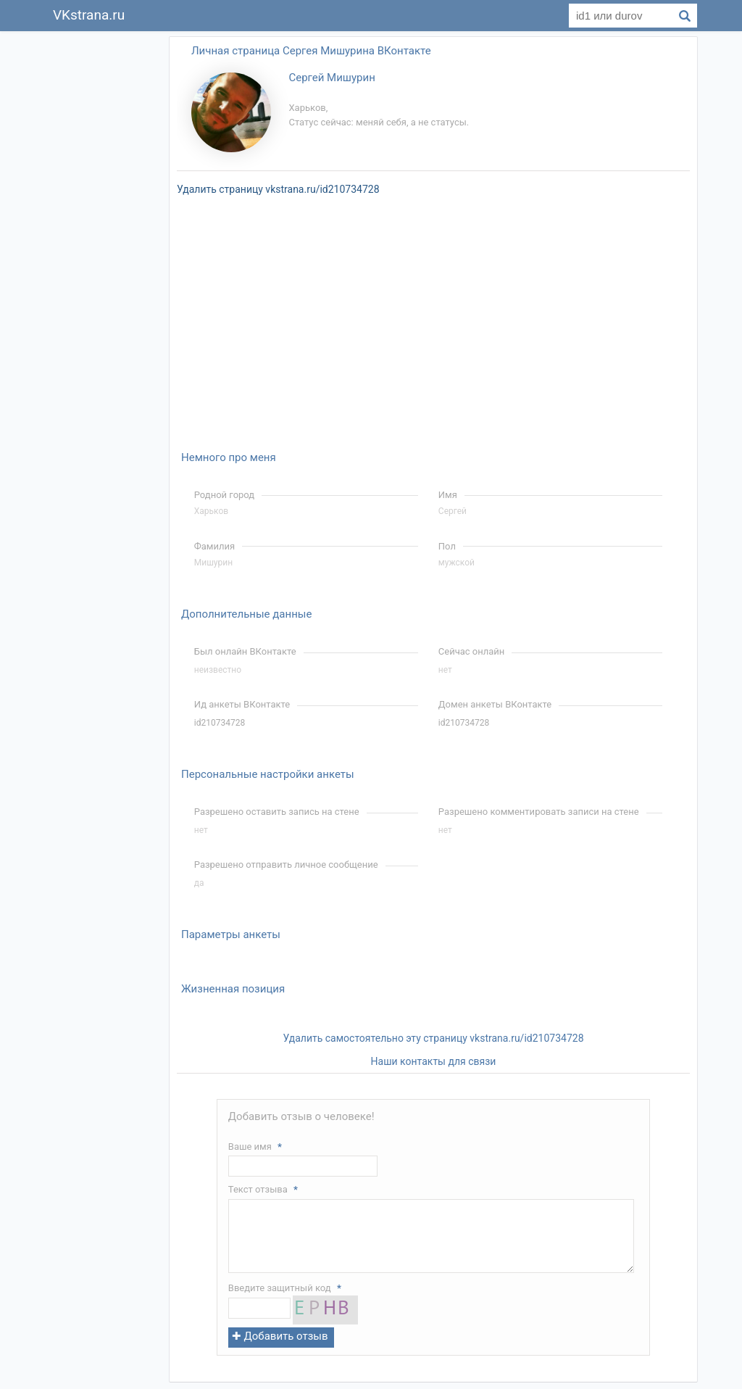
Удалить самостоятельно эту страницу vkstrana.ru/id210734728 (433, 1038)
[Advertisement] (103, 252)
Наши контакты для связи (433, 1061)
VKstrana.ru (89, 15)
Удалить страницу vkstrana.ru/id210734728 (278, 189)
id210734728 (219, 723)
